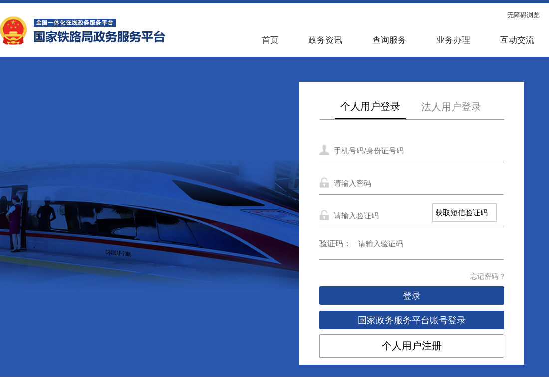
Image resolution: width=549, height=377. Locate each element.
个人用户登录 (370, 106)
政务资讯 (325, 40)
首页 (270, 40)
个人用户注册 (412, 345)
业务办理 (453, 40)
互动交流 (517, 40)
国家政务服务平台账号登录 (412, 320)
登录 (412, 296)
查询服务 (389, 40)
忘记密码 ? (487, 276)
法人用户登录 (451, 106)
